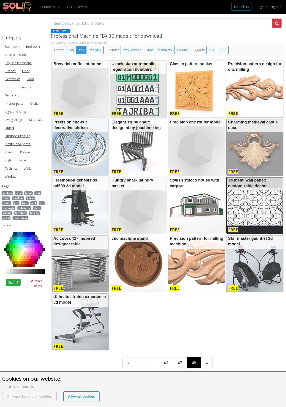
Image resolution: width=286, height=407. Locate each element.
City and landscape (18, 63)
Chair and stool (16, 54)
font (24, 203)
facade (34, 213)
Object (9, 128)
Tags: (6, 186)
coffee (6, 203)
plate (37, 208)
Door (25, 71)
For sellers (241, 6)
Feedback (82, 7)
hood (28, 193)
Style (8, 160)
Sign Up (275, 7)
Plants (9, 152)
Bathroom (12, 46)
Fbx (81, 50)
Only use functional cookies (29, 396)
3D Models (47, 7)
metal (6, 218)
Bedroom (33, 46)
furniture (20, 213)
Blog (69, 7)
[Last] (207, 362)
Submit (13, 282)
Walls (27, 168)
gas (16, 203)
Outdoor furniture (17, 136)
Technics (11, 168)
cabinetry (24, 208)
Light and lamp (15, 111)
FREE (222, 50)
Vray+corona (132, 50)
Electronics (12, 79)
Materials (35, 119)
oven (19, 193)
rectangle (8, 208)
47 (180, 362)
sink (37, 193)
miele (30, 198)
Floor (30, 79)
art (42, 203)
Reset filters (36, 283)
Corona (182, 50)
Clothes (10, 71)
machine (18, 198)
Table (22, 160)
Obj (71, 50)
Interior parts (14, 103)
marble (6, 213)
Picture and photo (18, 144)
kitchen (7, 193)
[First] (128, 362)
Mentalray (165, 50)
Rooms (25, 152)
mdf (33, 203)
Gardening (12, 95)
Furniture (25, 87)
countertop (20, 218)
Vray (149, 50)
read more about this (19, 386)
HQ (211, 50)
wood (5, 198)
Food (8, 87)
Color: (6, 226)
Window (10, 176)
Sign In (262, 7)
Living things (14, 119)
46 (166, 362)
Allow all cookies (81, 396)
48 (194, 362)
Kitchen (35, 103)
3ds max (95, 50)
